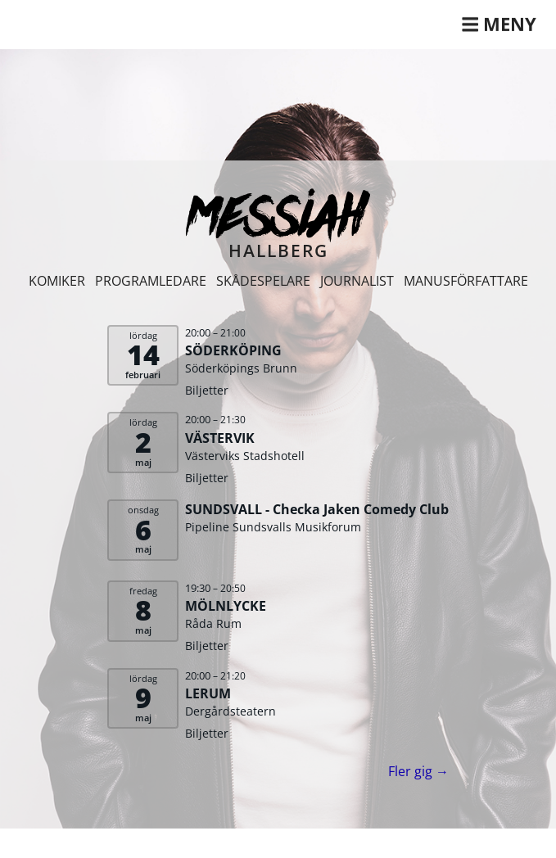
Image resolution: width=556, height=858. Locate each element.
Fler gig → (418, 771)
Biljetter (206, 390)
